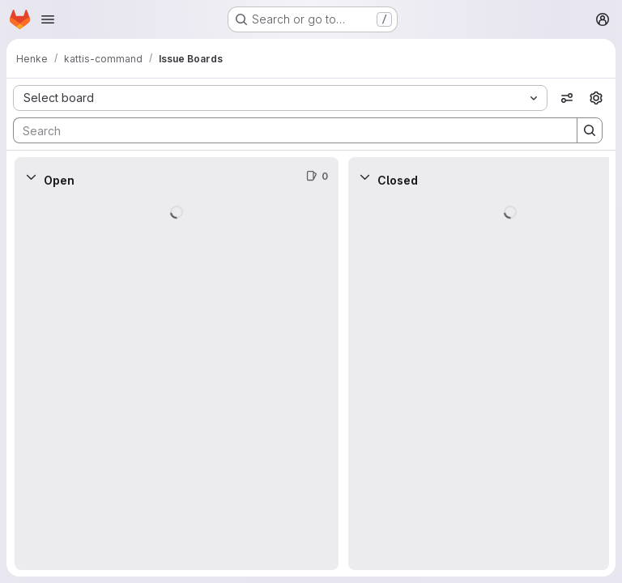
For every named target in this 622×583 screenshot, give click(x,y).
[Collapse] (30, 176)
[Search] (287, 130)
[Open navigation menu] (48, 19)
